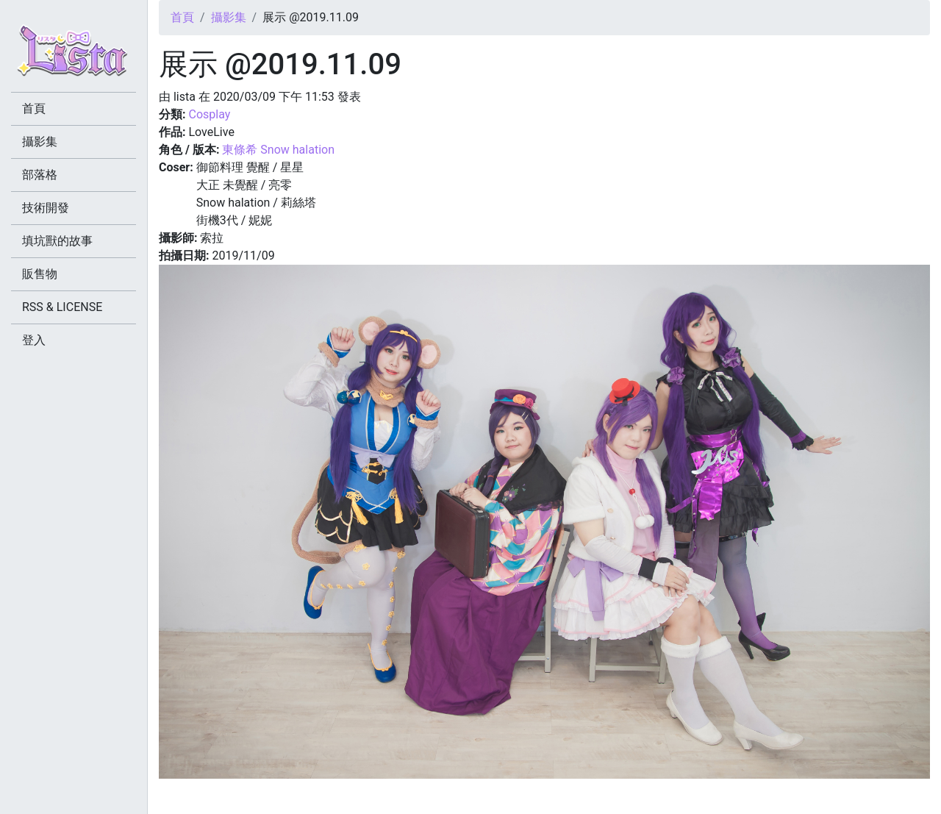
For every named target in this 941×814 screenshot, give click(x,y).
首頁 (182, 17)
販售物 (39, 274)
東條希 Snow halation (278, 150)
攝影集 (228, 17)
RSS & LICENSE (62, 307)
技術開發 (45, 208)
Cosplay (209, 114)
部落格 (39, 175)
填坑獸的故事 (57, 241)
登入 (34, 340)
